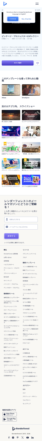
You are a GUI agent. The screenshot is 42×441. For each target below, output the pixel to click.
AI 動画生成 (26, 353)
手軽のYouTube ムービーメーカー (30, 335)
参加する (11, 236)
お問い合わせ (8, 257)
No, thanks (26, 19)
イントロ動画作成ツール (30, 266)
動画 (24, 389)
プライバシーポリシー (10, 273)
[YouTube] (27, 438)
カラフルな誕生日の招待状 (29, 186)
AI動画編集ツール (28, 360)
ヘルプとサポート (9, 264)
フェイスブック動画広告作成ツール (30, 329)
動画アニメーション (9, 347)
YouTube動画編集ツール (30, 339)
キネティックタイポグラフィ (11, 366)
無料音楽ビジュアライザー (11, 297)
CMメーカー (26, 343)
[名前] (21, 219)
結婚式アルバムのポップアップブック (13, 154)
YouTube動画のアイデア (30, 381)
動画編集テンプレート (29, 277)
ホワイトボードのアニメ (11, 343)
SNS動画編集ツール (28, 306)
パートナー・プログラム (11, 284)
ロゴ (24, 393)
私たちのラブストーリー (29, 137)
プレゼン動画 (27, 290)
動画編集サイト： (9, 361)
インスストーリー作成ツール (30, 321)
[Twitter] (22, 438)
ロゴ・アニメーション (10, 310)
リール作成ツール (28, 309)
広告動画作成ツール (9, 375)
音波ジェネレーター (9, 313)
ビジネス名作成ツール (29, 372)
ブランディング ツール (29, 254)
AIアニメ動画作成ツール (30, 356)
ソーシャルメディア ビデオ (30, 294)
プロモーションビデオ (29, 313)
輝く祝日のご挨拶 (7, 121)
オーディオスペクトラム (30, 274)
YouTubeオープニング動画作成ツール (11, 302)
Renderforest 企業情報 (11, 254)
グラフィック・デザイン (30, 396)
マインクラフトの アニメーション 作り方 (11, 371)
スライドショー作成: (10, 331)
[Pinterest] (18, 438)
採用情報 (6, 261)
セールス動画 (27, 302)
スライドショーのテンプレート (30, 285)
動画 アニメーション (29, 270)
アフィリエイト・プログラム (11, 269)
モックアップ (27, 403)
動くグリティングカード (11, 351)
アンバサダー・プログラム (11, 287)
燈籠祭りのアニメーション (9, 137)
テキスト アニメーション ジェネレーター (11, 339)
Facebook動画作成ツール (30, 325)
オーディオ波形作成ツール (11, 317)
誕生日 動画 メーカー (10, 358)
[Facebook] (9, 438)
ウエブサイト (27, 400)
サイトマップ (8, 280)
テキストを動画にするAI (30, 364)
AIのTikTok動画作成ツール (30, 377)
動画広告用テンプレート (30, 298)
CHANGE (13, 19)
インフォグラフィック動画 (11, 354)
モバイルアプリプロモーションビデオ (11, 326)
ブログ (25, 257)
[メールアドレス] (21, 227)
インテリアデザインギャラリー (11, 186)
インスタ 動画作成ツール (30, 316)
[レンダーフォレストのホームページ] (5, 3)
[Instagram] (13, 438)
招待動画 (25, 281)
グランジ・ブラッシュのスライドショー (13, 170)
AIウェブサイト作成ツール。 (30, 368)
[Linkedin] (32, 438)
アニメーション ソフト (10, 306)
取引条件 (6, 277)
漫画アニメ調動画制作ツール (11, 321)
